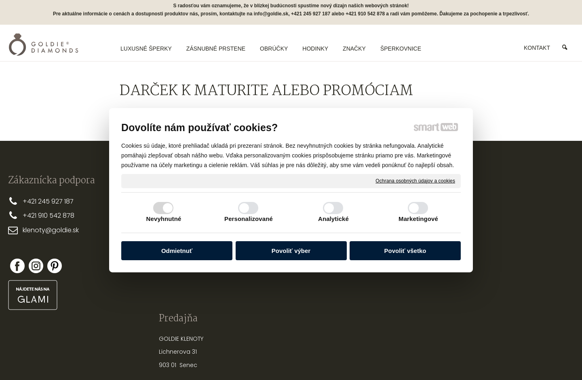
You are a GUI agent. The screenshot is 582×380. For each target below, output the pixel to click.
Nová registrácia (493, 258)
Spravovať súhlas (426, 359)
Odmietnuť (176, 250)
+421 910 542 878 (48, 215)
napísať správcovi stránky (264, 359)
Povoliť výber (291, 250)
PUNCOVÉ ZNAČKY (383, 284)
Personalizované (248, 218)
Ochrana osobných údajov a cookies (415, 180)
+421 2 (32, 201)
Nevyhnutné (163, 218)
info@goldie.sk (271, 14)
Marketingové (418, 218)
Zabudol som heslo (496, 264)
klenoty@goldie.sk (51, 230)
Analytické (333, 218)
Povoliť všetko (405, 250)
